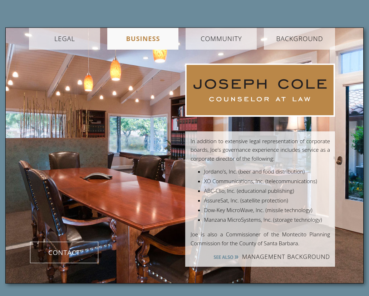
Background (299, 38)
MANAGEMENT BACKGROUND (286, 256)
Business (143, 38)
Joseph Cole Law (260, 90)
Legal (64, 38)
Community (221, 38)
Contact (64, 252)
